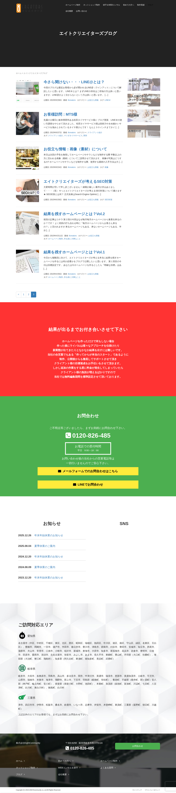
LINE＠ (108, 100)
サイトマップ (137, 790)
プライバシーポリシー (152, 790)
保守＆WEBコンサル (111, 5)
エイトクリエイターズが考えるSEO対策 (78, 181)
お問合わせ (137, 746)
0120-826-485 (91, 435)
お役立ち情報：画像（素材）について (75, 149)
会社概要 (69, 11)
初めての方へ (128, 5)
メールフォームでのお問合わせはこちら (90, 471)
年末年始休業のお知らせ (48, 535)
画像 (106, 167)
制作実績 (141, 5)
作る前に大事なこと (72, 239)
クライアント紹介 (94, 132)
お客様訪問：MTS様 (60, 114)
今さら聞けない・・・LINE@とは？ (74, 82)
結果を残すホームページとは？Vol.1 (74, 252)
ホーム (18, 73)
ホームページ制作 (73, 5)
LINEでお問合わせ (90, 484)
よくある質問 (106, 768)
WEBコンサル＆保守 (68, 768)
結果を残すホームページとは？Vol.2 (74, 214)
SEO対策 (108, 200)
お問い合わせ (81, 11)
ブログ (150, 5)
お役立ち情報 (93, 100)
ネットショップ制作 (91, 5)
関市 (85, 136)
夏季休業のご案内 (44, 546)
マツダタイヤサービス (73, 136)
